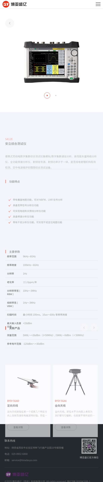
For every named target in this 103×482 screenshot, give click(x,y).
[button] (47, 95)
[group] (27, 425)
